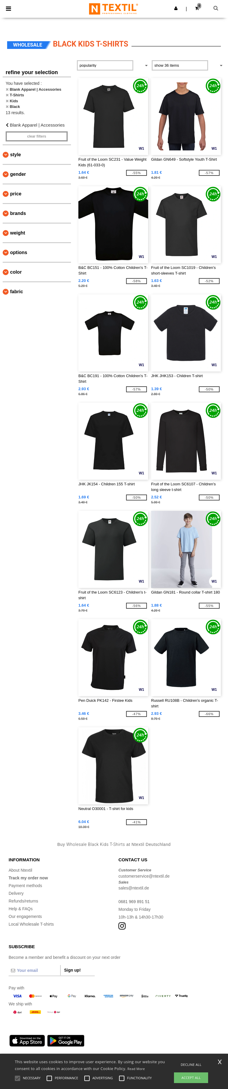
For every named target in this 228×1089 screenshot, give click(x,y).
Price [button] (15, 193)
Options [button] (18, 252)
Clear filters (36, 136)
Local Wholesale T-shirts (31, 924)
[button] (176, 8)
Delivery (16, 893)
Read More (136, 1068)
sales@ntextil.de (133, 888)
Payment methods (25, 885)
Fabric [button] (16, 291)
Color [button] (16, 272)
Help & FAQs (21, 908)
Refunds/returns (23, 901)
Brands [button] (18, 213)
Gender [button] (18, 174)
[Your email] (34, 970)
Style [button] (15, 154)
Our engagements (25, 916)
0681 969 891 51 (134, 901)
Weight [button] (17, 232)
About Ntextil (20, 870)
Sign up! (72, 970)
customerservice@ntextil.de (144, 876)
